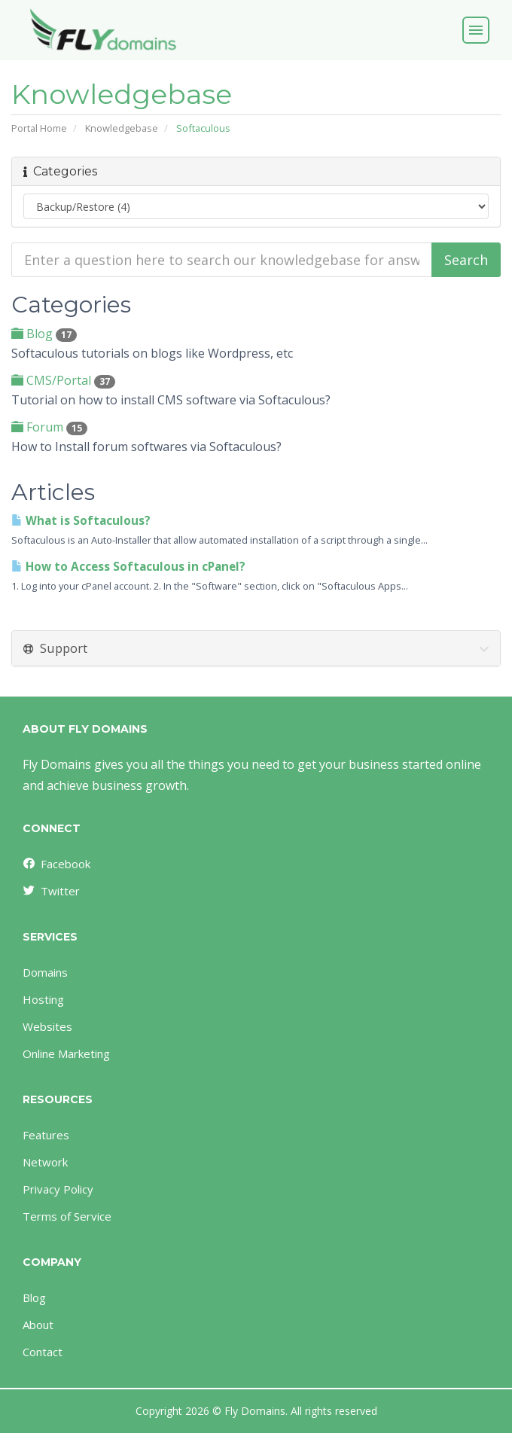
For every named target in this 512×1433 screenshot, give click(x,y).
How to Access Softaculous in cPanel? (128, 567)
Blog (44, 333)
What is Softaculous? (81, 521)
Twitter (50, 890)
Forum (49, 427)
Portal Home (39, 128)
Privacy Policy (58, 1189)
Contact (42, 1351)
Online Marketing (66, 1053)
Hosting (43, 999)
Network (45, 1161)
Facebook (55, 863)
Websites (47, 1026)
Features (46, 1134)
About (38, 1324)
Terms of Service (67, 1216)
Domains (45, 972)
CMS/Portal (63, 380)
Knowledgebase (121, 128)
